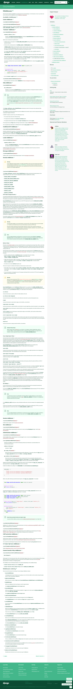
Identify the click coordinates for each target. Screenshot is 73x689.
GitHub (45, 667)
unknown (16, 329)
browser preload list (19, 216)
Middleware (53, 25)
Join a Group (20, 667)
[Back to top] (71, 687)
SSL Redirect (56, 49)
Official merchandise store (62, 671)
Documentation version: (67, 684)
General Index (53, 73)
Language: (69, 681)
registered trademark (32, 686)
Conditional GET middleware (58, 34)
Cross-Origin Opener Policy (25, 339)
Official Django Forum (54, 105)
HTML (58, 118)
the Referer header (11, 245)
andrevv (57, 683)
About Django (5, 667)
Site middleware (56, 52)
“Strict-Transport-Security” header (38, 197)
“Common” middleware (57, 30)
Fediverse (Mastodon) (48, 671)
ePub (63, 118)
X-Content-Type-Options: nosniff (19, 373)
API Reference (54, 83)
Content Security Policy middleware (59, 60)
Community (40, 2)
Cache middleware (56, 28)
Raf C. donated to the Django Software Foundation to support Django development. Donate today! (62, 17)
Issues (36, 2)
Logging (5, 656)
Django (7, 2)
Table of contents (54, 71)
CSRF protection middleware (58, 56)
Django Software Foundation (8, 673)
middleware (58, 58)
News (30, 2)
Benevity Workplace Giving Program (63, 673)
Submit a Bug (20, 671)
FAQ (51, 90)
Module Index (55, 96)
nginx (22, 397)
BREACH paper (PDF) (19, 102)
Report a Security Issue (22, 673)
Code (33, 2)
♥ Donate (51, 2)
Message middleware (57, 38)
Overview (13, 2)
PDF (60, 118)
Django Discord (34, 669)
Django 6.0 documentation (55, 81)
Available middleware (56, 27)
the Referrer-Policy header (21, 251)
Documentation (24, 2)
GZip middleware (56, 32)
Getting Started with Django (8, 669)
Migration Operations (40, 656)
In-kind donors (28, 683)
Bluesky (45, 673)
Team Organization (6, 671)
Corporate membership (61, 669)
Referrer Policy (57, 43)
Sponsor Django (60, 667)
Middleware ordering (55, 62)
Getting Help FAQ (35, 667)
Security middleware (56, 39)
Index (51, 96)
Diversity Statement (6, 676)
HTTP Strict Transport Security (59, 41)
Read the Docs (56, 119)
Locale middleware (56, 36)
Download (18, 2)
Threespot (50, 683)
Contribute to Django (22, 669)
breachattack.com (27, 102)
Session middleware (56, 51)
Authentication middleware (58, 54)
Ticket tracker (52, 110)
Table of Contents (62, 96)
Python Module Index (55, 75)
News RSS (46, 676)
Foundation (46, 2)
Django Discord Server (54, 101)
